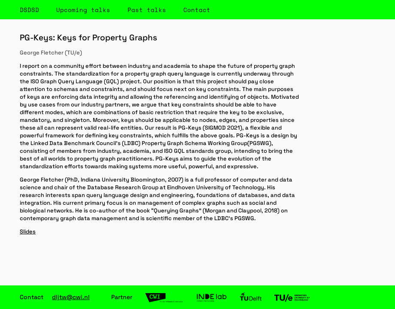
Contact (196, 9)
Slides (28, 231)
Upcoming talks (83, 9)
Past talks (147, 9)
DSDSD (29, 9)
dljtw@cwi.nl (71, 297)
